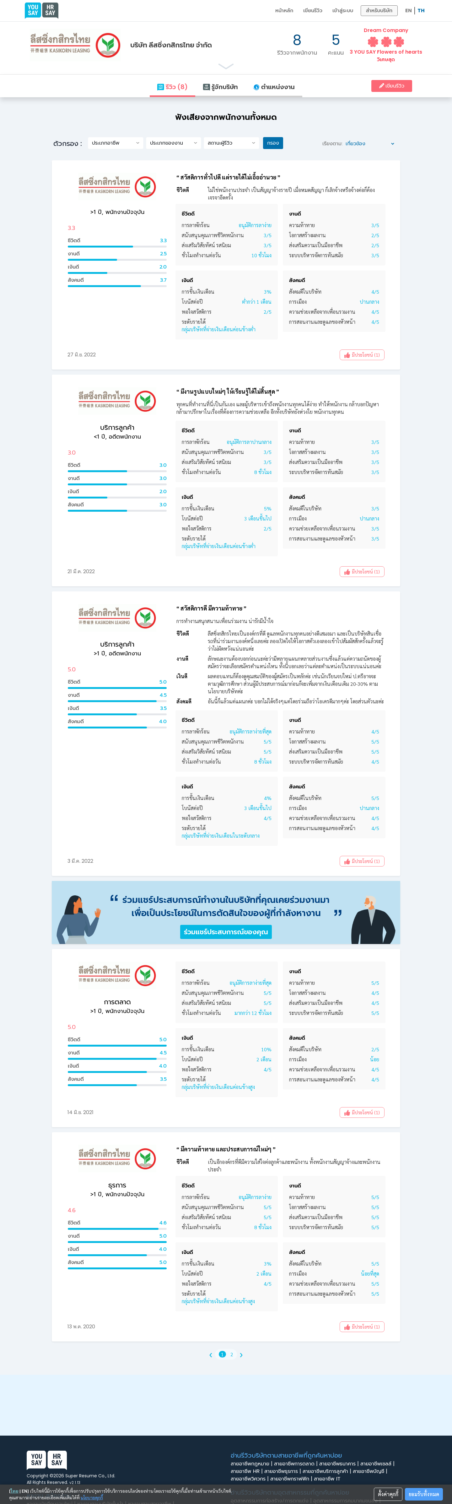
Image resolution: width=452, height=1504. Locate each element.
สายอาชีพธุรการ (283, 1471)
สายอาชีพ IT (329, 1479)
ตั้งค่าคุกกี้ (388, 1494)
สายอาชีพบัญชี (371, 1471)
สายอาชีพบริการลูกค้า (328, 1471)
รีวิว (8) (172, 87)
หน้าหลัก (284, 10)
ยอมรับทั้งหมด (424, 1494)
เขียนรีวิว (312, 10)
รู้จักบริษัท (220, 87)
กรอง (273, 143)
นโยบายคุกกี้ (92, 1497)
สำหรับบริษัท (379, 10)
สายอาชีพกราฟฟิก (292, 1479)
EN (408, 10)
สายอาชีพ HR (247, 1471)
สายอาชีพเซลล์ (378, 1464)
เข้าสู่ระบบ (342, 10)
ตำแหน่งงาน (274, 87)
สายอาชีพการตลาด (296, 1464)
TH (421, 10)
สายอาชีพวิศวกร (250, 1479)
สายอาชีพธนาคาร (339, 1464)
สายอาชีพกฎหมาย (252, 1464)
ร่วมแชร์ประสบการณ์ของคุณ (226, 932)
